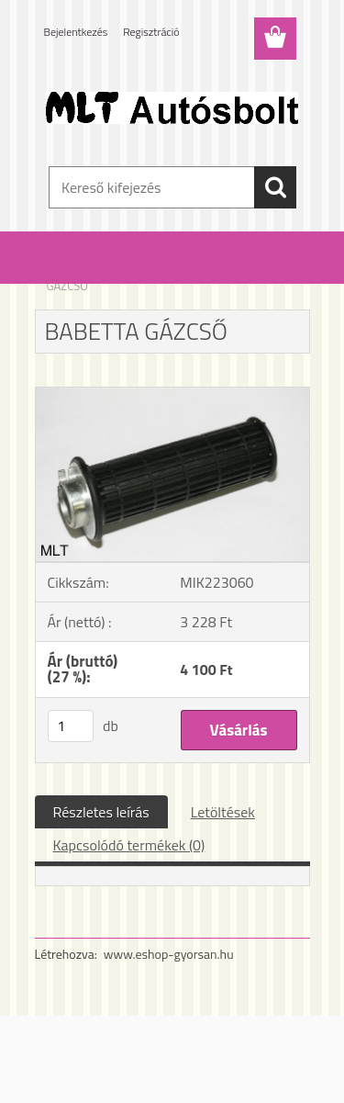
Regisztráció (151, 31)
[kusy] (71, 726)
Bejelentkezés (76, 31)
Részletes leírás (101, 812)
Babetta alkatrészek (154, 273)
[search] (275, 187)
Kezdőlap (70, 273)
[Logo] (172, 107)
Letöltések (223, 812)
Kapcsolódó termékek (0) (129, 845)
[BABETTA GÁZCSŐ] (172, 395)
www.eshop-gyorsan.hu (169, 953)
